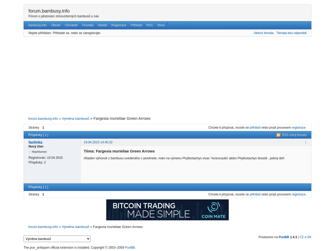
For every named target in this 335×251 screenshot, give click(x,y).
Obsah (55, 25)
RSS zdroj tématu (294, 135)
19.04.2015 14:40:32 (98, 142)
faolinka (35, 142)
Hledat (102, 25)
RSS (149, 25)
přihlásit (255, 127)
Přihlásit (136, 25)
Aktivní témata (264, 33)
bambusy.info (37, 25)
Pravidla (87, 25)
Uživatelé (71, 25)
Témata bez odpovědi (291, 33)
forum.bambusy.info (49, 11)
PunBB (284, 237)
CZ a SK (305, 237)
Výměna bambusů (75, 119)
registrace (299, 127)
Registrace (118, 25)
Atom (161, 25)
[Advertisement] (167, 76)
